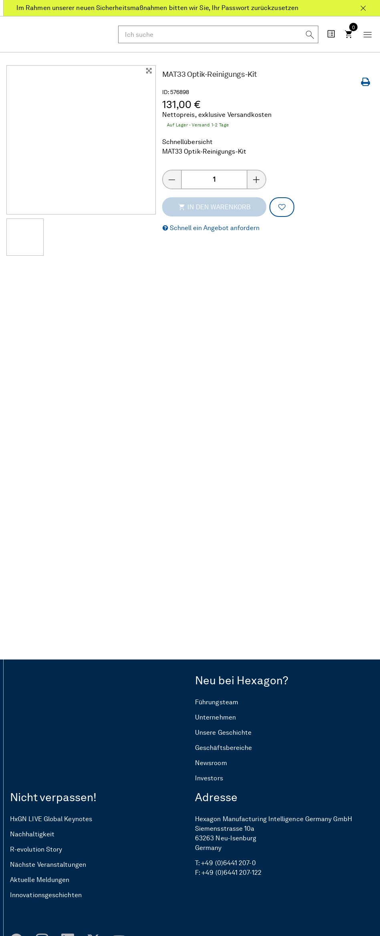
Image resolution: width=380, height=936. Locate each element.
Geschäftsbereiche (223, 748)
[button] (211, 228)
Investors (209, 778)
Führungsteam (216, 702)
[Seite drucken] (367, 82)
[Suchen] (310, 34)
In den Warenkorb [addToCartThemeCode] (214, 207)
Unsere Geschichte (223, 732)
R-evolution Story (36, 849)
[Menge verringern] (172, 179)
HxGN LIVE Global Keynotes (51, 819)
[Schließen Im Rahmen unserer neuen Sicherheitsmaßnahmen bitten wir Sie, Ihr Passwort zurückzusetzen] (363, 5)
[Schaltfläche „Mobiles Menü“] (368, 34)
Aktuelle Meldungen (39, 880)
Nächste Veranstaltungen (48, 864)
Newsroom (211, 763)
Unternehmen (215, 717)
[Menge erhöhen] (256, 179)
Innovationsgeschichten (46, 895)
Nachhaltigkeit (32, 834)
